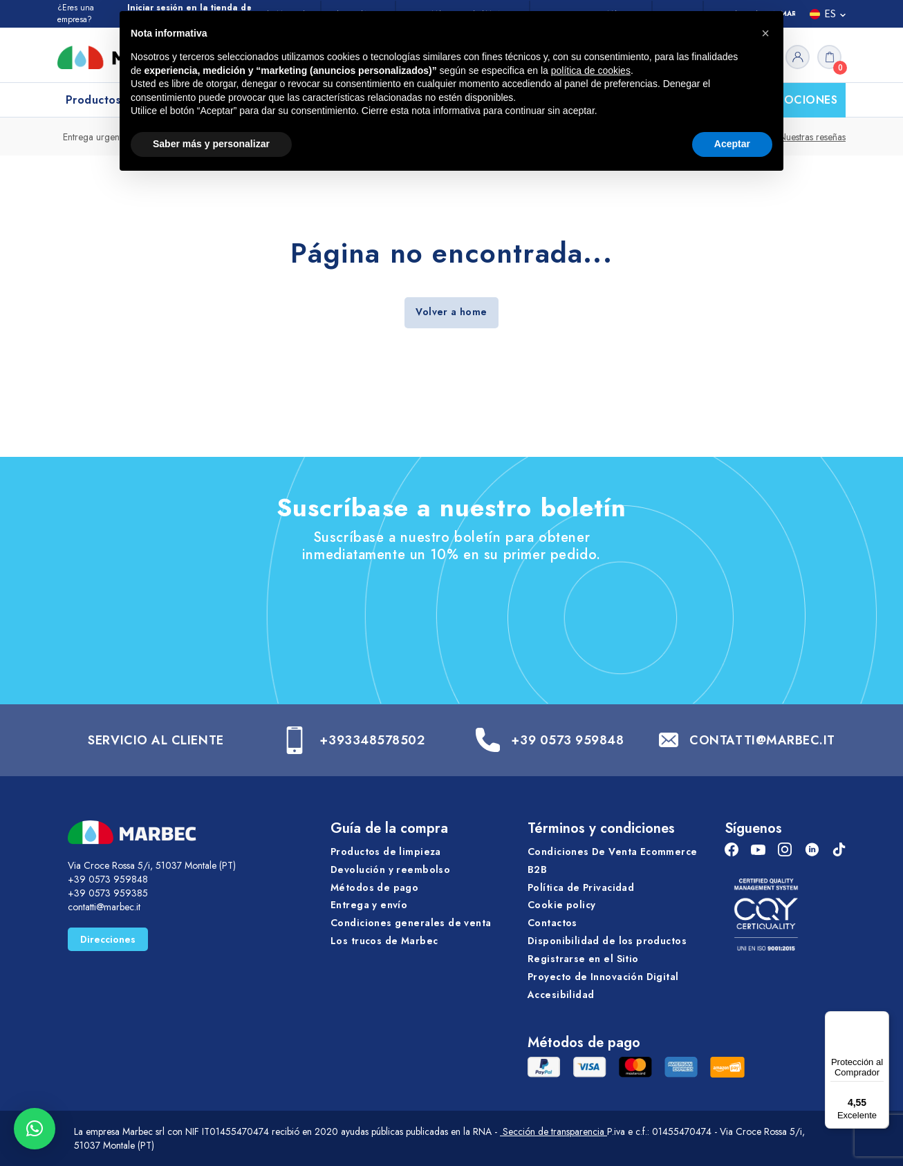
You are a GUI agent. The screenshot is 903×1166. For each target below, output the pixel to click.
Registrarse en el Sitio (583, 959)
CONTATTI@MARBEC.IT (762, 740)
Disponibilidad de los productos (607, 941)
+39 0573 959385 (108, 893)
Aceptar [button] (732, 143)
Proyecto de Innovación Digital (603, 977)
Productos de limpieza (386, 851)
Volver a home (451, 312)
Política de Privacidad (581, 887)
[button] (34, 1128)
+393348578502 (372, 740)
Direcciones (108, 939)
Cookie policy (561, 905)
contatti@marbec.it (104, 907)
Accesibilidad (561, 995)
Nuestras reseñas (812, 137)
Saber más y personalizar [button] (211, 143)
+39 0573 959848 (567, 740)
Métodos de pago (374, 887)
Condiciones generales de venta (411, 923)
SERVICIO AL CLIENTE (155, 740)
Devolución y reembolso (390, 869)
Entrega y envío (369, 905)
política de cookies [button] (591, 70)
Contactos (552, 923)
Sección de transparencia (553, 1131)
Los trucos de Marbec (384, 941)
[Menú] (881, 1019)
